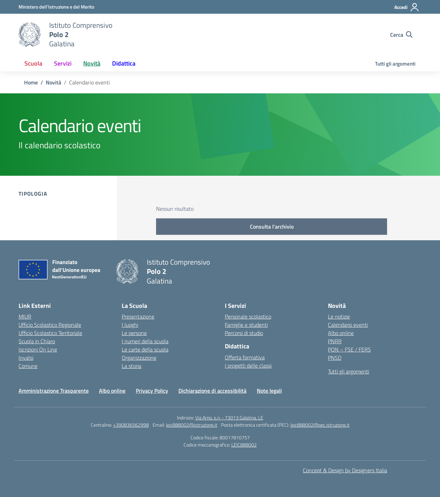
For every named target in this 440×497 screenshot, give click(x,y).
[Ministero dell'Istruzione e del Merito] (56, 6)
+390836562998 (131, 424)
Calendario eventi (348, 325)
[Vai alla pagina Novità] (53, 82)
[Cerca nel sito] (401, 34)
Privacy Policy (152, 390)
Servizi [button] (63, 63)
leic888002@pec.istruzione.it (320, 424)
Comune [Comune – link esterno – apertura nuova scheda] (28, 366)
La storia (131, 366)
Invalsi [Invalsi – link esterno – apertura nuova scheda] (26, 358)
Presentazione (138, 316)
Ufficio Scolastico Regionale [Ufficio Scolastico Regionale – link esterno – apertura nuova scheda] (50, 325)
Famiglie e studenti (246, 325)
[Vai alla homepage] (30, 34)
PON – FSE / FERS (349, 349)
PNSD (334, 358)
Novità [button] (91, 63)
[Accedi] (406, 7)
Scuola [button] (33, 63)
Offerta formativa (245, 357)
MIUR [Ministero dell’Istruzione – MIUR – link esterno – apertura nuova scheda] (25, 316)
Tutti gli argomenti (395, 64)
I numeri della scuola (145, 341)
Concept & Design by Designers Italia (345, 470)
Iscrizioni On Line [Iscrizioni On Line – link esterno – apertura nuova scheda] (38, 349)
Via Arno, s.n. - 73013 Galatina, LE (229, 417)
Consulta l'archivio (272, 226)
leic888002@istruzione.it (191, 424)
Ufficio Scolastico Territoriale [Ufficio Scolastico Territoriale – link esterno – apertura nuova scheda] (50, 333)
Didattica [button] (123, 63)
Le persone (134, 333)
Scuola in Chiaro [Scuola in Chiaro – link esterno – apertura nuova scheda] (37, 341)
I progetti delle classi (248, 365)
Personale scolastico (248, 316)
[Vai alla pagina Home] (31, 82)
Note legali (269, 390)
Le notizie (339, 316)
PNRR (335, 341)
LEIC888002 (244, 444)
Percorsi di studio (244, 333)
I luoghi (130, 325)
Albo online (341, 333)
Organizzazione (139, 358)
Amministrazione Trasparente (54, 390)
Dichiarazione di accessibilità (212, 390)
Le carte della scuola (145, 349)
